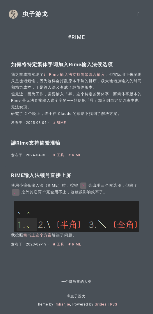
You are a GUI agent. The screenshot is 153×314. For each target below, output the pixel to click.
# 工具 (59, 155)
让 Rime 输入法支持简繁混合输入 (74, 74)
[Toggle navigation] (138, 14)
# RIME (59, 123)
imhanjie (62, 304)
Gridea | (102, 304)
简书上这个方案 (37, 235)
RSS (113, 304)
